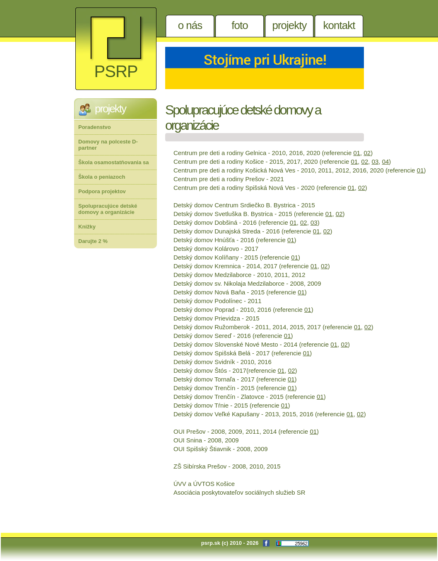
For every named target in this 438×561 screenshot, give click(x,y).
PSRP (116, 71)
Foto (239, 25)
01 (356, 152)
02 (367, 152)
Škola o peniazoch (101, 177)
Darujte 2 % (93, 241)
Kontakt (339, 25)
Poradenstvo (94, 127)
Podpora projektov (102, 191)
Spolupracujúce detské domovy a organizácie (107, 209)
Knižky (87, 226)
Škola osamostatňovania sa (113, 162)
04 (385, 161)
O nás (190, 25)
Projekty (289, 25)
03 (375, 161)
